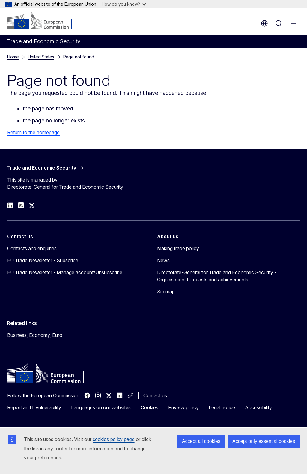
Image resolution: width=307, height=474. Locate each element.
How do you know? (124, 4)
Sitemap (166, 292)
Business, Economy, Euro (34, 335)
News (163, 260)
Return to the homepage (33, 132)
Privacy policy (183, 407)
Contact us (155, 395)
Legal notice (222, 407)
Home (13, 56)
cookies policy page (114, 439)
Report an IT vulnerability (34, 407)
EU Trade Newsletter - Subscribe (42, 260)
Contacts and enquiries (32, 248)
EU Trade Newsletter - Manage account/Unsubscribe (64, 272)
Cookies (149, 407)
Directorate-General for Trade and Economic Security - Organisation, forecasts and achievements (216, 276)
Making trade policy (178, 248)
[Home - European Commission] (43, 21)
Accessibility (258, 407)
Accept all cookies (201, 441)
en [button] (264, 23)
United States (41, 56)
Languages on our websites (101, 407)
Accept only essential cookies (263, 441)
